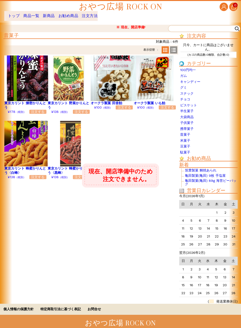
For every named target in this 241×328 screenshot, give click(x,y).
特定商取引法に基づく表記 (60, 305)
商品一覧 (36, 14)
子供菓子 (187, 119)
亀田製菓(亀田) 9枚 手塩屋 (205, 172)
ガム (183, 72)
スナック (187, 90)
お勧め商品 (83, 14)
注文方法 (110, 14)
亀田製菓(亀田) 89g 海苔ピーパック (210, 178)
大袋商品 (187, 113)
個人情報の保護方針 (18, 305)
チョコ (185, 95)
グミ (183, 84)
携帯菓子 (187, 125)
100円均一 (188, 66)
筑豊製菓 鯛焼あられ (200, 167)
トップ (14, 14)
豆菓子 (185, 143)
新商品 (59, 14)
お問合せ (94, 305)
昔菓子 (185, 131)
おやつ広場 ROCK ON (120, 7)
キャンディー (190, 78)
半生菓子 (187, 107)
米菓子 (185, 137)
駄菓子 (185, 149)
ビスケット (188, 101)
